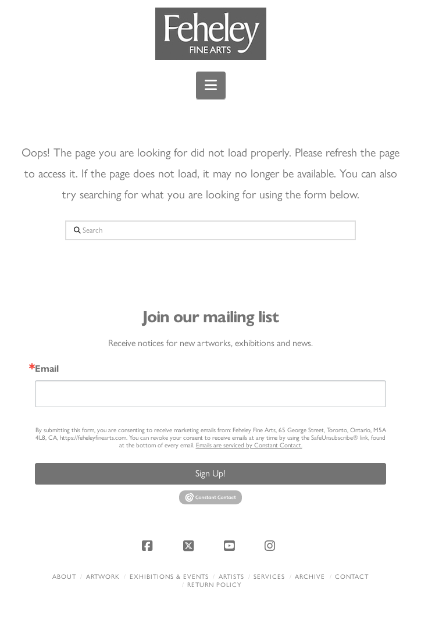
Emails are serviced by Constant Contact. (249, 445)
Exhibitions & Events (169, 577)
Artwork (103, 577)
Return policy (214, 585)
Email (47, 368)
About (64, 577)
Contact (352, 577)
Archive (310, 577)
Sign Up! (210, 473)
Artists (231, 577)
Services (269, 577)
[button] (211, 85)
